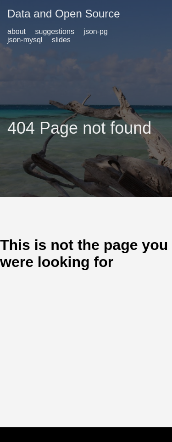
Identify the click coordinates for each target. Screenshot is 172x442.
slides (61, 40)
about (16, 31)
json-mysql (24, 40)
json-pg (95, 31)
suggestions (54, 31)
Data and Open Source (63, 13)
